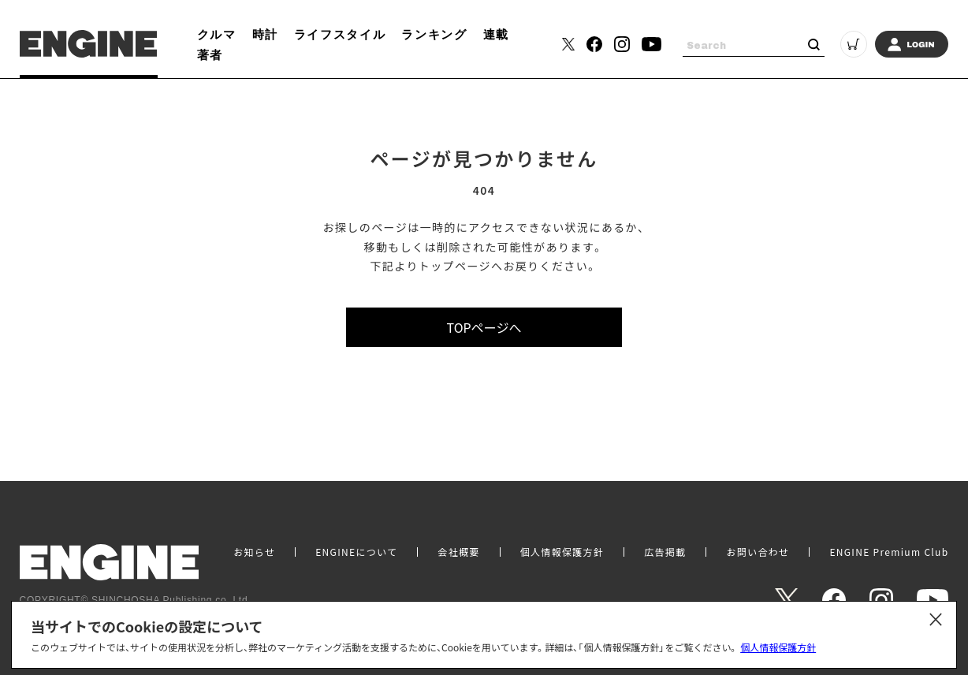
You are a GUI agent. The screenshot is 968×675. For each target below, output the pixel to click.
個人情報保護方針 (778, 647)
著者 (210, 54)
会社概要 (458, 552)
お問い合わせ (757, 552)
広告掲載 (665, 552)
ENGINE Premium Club (888, 552)
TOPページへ (484, 327)
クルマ (216, 34)
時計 (265, 34)
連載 (496, 34)
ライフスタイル (340, 34)
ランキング (434, 34)
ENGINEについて (356, 552)
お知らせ (254, 552)
